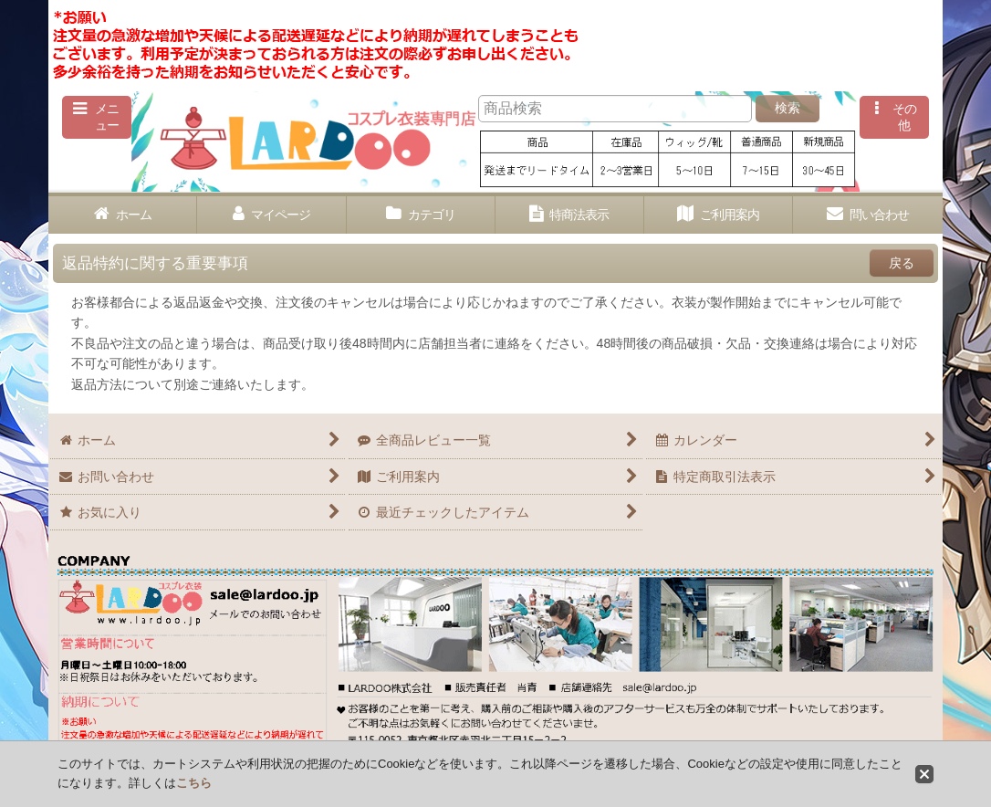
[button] (96, 117)
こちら (194, 783)
